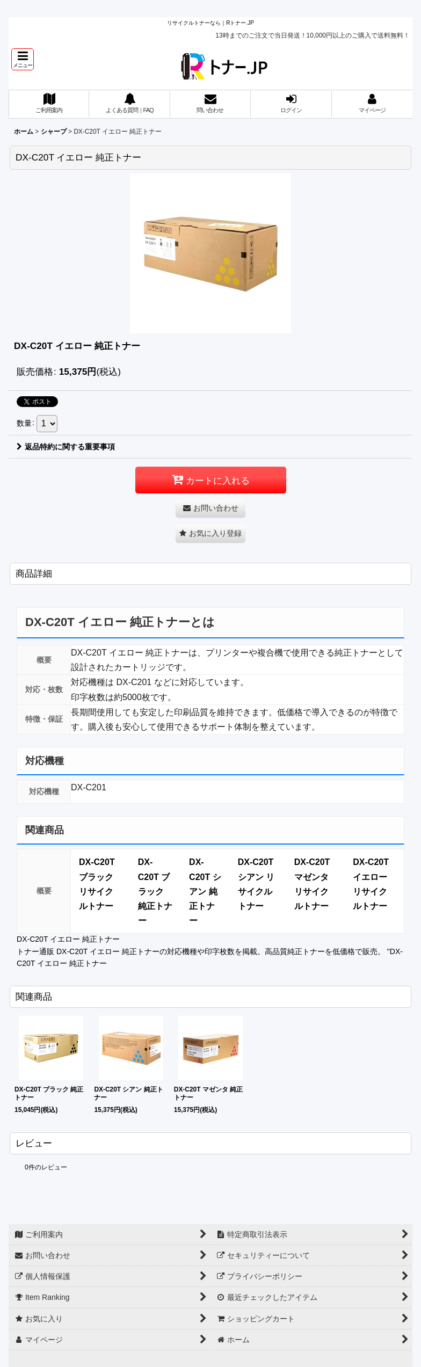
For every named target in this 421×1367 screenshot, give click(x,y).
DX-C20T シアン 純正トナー (205, 891)
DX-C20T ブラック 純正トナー (155, 891)
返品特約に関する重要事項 (66, 446)
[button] (22, 59)
